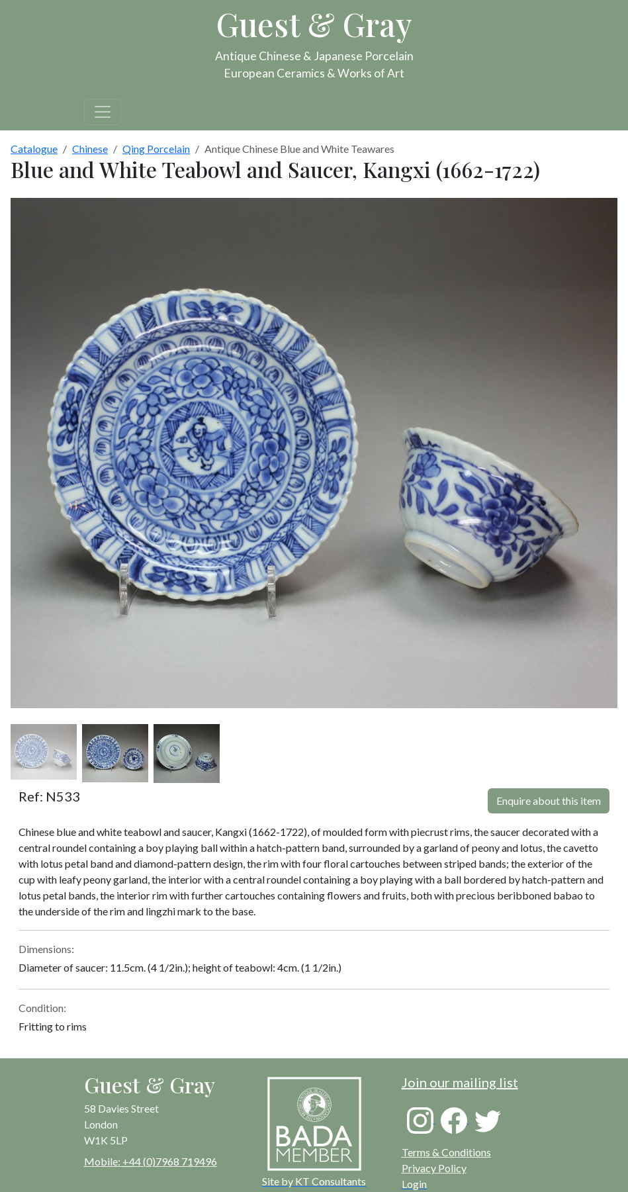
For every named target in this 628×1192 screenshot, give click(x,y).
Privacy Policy (434, 1168)
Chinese (90, 148)
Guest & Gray (314, 24)
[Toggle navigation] (102, 112)
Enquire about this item (548, 800)
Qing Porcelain (156, 148)
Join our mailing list (460, 1082)
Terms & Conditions (446, 1152)
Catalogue (34, 148)
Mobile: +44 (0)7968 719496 (150, 1161)
